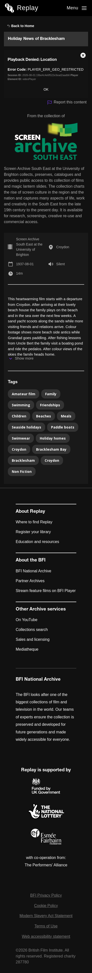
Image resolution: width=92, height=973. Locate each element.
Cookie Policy (46, 906)
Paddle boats (62, 427)
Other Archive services (41, 609)
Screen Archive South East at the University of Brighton (29, 247)
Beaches (43, 416)
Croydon (62, 247)
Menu (72, 7)
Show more (24, 358)
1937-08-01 (25, 264)
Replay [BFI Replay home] (27, 8)
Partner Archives (30, 581)
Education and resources (37, 542)
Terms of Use (45, 926)
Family (50, 394)
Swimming (21, 405)
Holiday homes (53, 438)
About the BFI (31, 560)
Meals (66, 416)
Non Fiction (22, 471)
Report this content (67, 102)
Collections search (32, 629)
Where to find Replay (34, 522)
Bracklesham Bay (51, 449)
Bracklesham (23, 460)
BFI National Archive (33, 571)
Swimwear (21, 438)
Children (19, 416)
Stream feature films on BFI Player (46, 591)
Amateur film (23, 394)
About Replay (30, 512)
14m (19, 273)
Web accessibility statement (46, 936)
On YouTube (26, 620)
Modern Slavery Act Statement (45, 916)
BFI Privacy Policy (46, 895)
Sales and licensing (33, 639)
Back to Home (20, 26)
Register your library (33, 532)
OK (45, 89)
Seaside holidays (26, 427)
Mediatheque (27, 649)
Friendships (50, 405)
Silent (60, 264)
